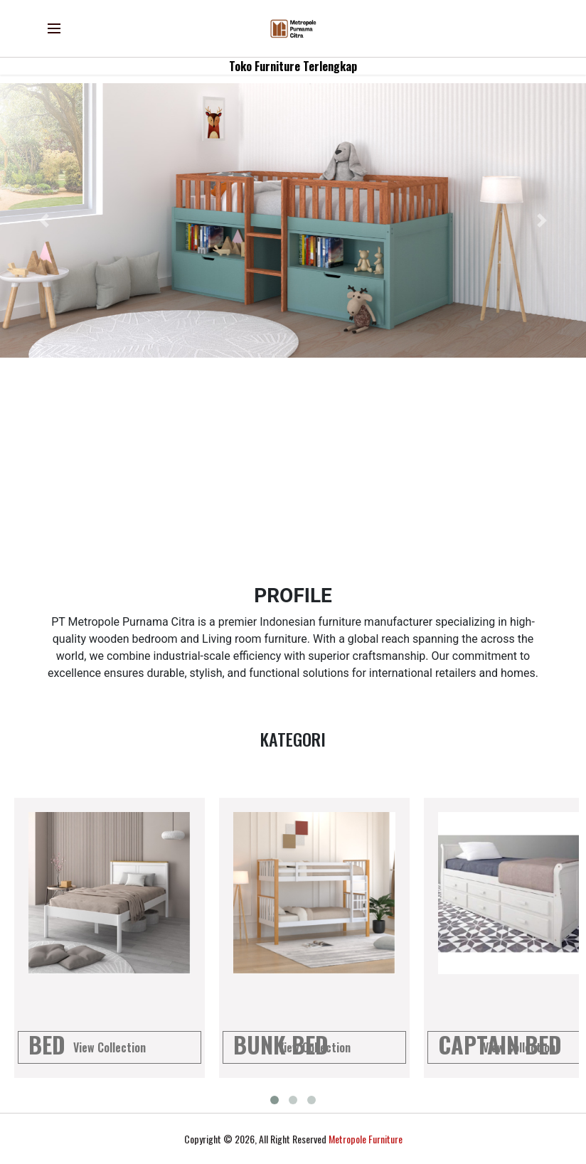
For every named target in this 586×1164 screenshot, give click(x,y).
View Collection (109, 1047)
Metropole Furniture (366, 1138)
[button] (44, 220)
